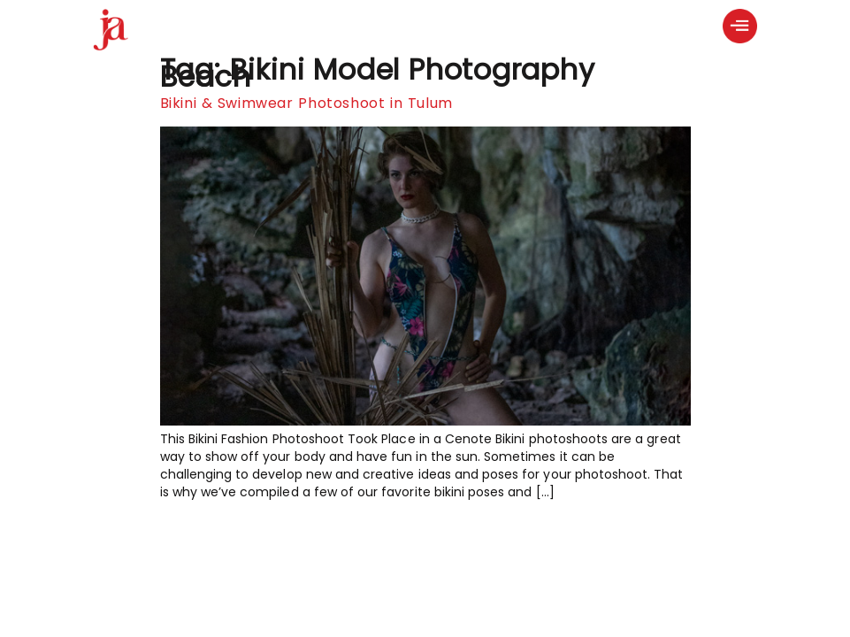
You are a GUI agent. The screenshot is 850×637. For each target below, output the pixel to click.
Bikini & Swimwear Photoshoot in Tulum (306, 103)
